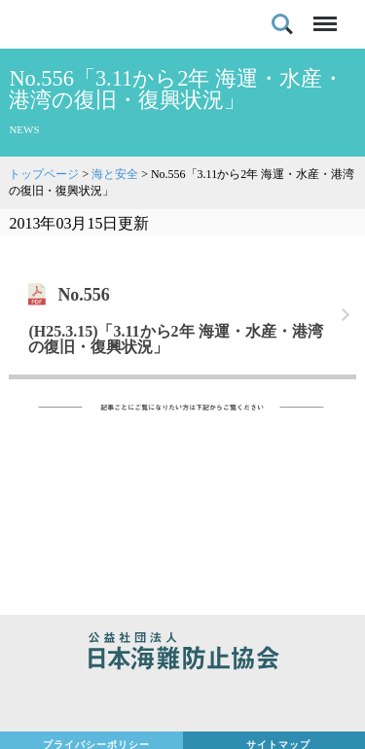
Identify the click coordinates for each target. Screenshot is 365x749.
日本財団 (182, 702)
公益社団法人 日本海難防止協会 (182, 653)
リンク (182, 315)
